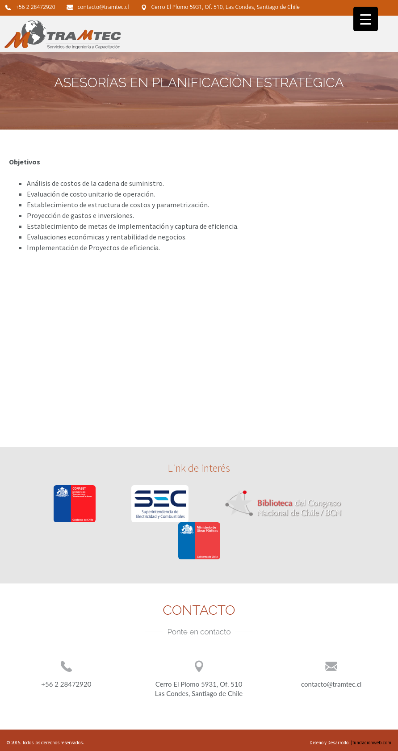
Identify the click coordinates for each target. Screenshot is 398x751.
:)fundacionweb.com (370, 742)
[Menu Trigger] (365, 19)
